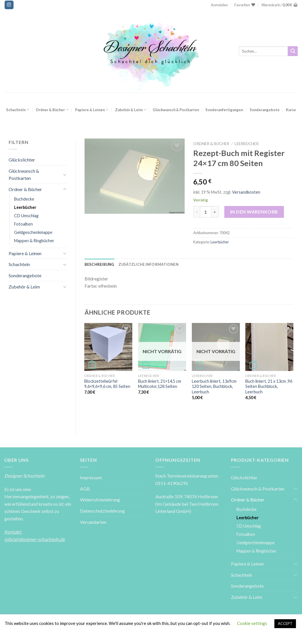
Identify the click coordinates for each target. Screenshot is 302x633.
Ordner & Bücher (52, 109)
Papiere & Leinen (91, 109)
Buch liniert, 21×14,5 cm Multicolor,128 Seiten (159, 384)
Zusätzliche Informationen (148, 264)
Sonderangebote (265, 109)
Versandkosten (246, 192)
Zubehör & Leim (130, 109)
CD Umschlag (26, 215)
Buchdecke (24, 199)
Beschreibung (99, 264)
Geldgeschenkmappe (33, 232)
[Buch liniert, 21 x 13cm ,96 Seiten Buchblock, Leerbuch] (269, 347)
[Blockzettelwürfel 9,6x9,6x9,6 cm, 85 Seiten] (108, 347)
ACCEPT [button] (285, 623)
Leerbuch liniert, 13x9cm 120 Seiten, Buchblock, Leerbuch (214, 386)
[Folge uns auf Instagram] (9, 5)
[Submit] (293, 51)
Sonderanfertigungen (224, 109)
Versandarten (93, 522)
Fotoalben (23, 224)
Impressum (91, 477)
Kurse (291, 109)
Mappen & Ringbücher (34, 240)
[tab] (99, 264)
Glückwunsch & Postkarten (176, 109)
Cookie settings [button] (252, 623)
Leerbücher (25, 207)
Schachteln (17, 109)
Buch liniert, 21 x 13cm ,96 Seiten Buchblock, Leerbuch (268, 386)
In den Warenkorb (254, 211)
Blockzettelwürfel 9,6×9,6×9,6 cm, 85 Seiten (107, 384)
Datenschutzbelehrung (102, 510)
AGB (85, 488)
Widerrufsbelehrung (100, 499)
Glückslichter (22, 159)
